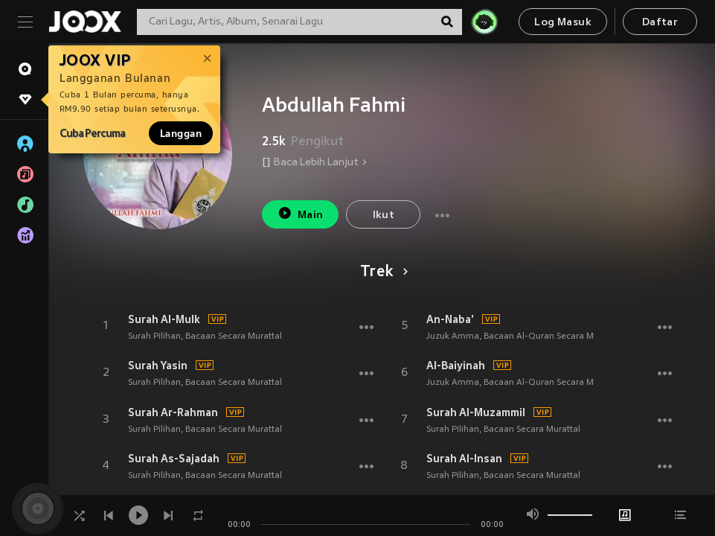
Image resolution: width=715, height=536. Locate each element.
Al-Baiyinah (455, 365)
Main (300, 213)
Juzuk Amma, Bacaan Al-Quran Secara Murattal (523, 336)
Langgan (181, 133)
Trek (381, 272)
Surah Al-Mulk (164, 319)
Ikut (384, 215)
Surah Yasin (157, 365)
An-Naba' (450, 319)
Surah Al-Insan (464, 459)
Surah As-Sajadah (173, 459)
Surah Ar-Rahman (173, 412)
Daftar (660, 22)
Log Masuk (562, 22)
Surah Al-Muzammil (475, 412)
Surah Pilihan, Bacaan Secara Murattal (205, 336)
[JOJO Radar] (484, 21)
